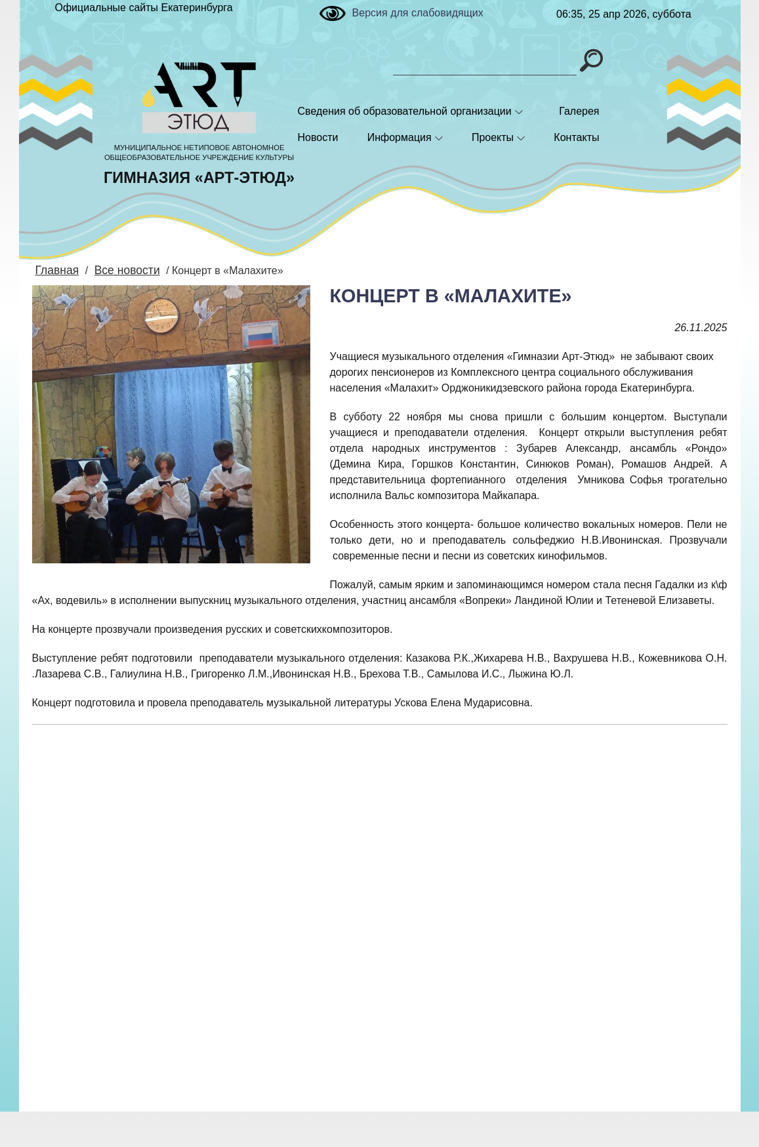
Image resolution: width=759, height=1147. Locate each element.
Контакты (576, 137)
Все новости (120, 269)
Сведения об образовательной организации (405, 111)
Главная (55, 269)
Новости (318, 137)
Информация (399, 137)
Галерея (579, 111)
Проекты (493, 137)
